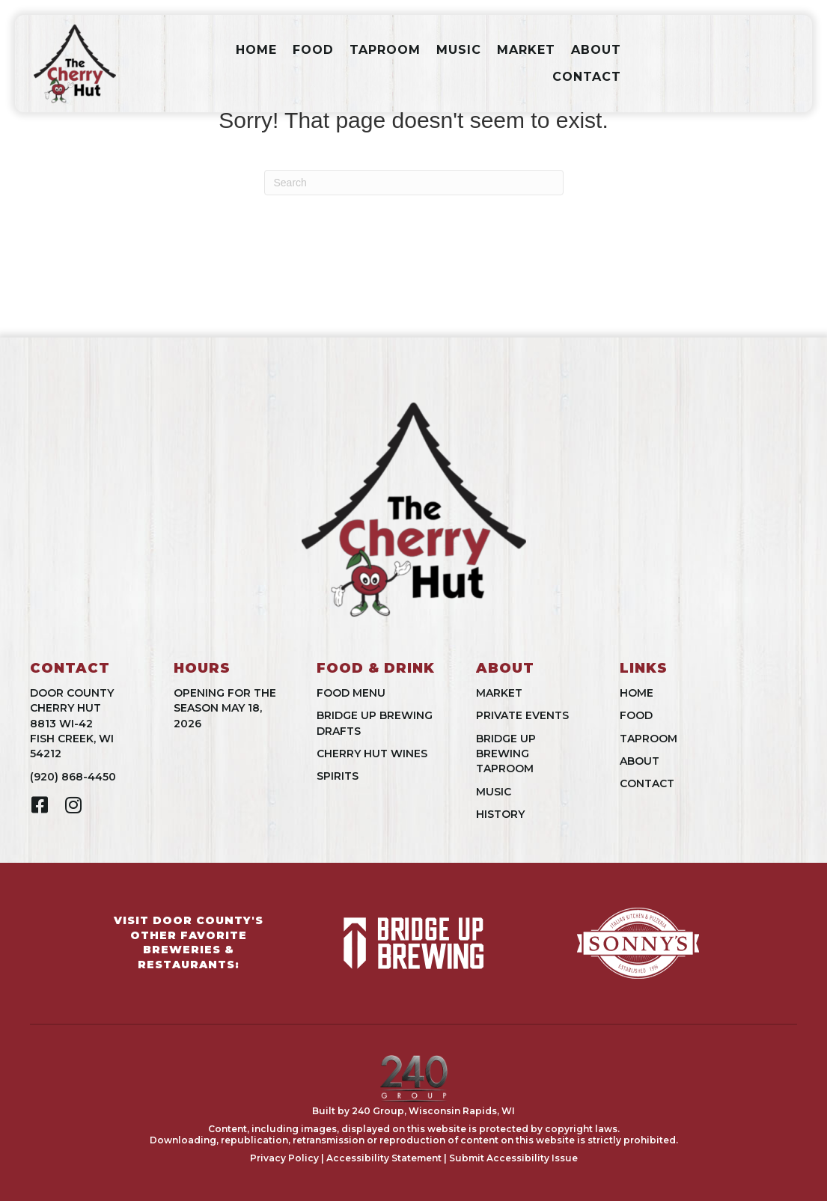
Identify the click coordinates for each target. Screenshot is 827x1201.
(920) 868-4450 (73, 776)
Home (256, 50)
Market (526, 50)
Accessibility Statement (384, 1158)
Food (313, 50)
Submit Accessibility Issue (513, 1158)
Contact (586, 77)
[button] (39, 805)
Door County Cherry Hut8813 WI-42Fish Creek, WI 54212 (72, 723)
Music (458, 50)
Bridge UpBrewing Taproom (506, 754)
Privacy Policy (284, 1158)
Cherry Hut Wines (372, 753)
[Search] (414, 182)
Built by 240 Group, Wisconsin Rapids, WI (413, 1110)
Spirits (337, 776)
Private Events (522, 715)
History (500, 814)
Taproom (385, 50)
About (596, 50)
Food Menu (351, 693)
